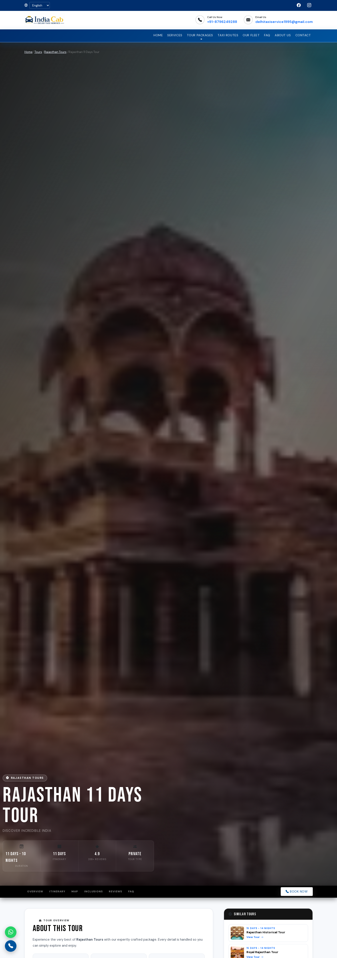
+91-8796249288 (222, 21)
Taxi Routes (228, 35)
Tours (38, 52)
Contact (303, 35)
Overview (35, 891)
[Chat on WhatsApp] (10, 932)
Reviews (116, 891)
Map (75, 891)
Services (174, 35)
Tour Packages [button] (200, 35)
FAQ (267, 35)
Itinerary (57, 891)
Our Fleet (251, 35)
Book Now (297, 891)
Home (158, 35)
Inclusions (94, 891)
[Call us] (10, 946)
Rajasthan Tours (55, 52)
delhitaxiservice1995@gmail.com (284, 21)
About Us (283, 35)
